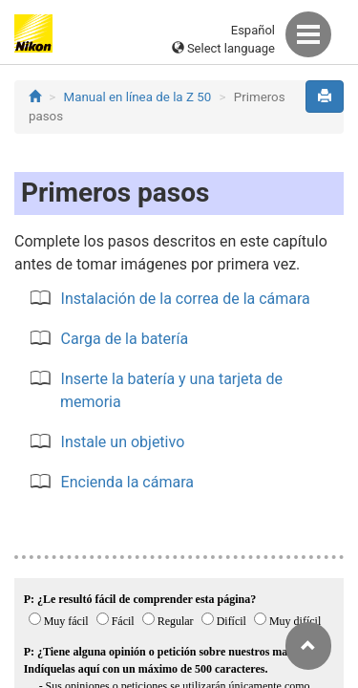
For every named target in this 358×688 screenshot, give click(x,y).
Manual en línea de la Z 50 (138, 97)
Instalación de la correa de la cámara (185, 299)
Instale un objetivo (123, 442)
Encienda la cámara (127, 482)
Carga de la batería (125, 339)
